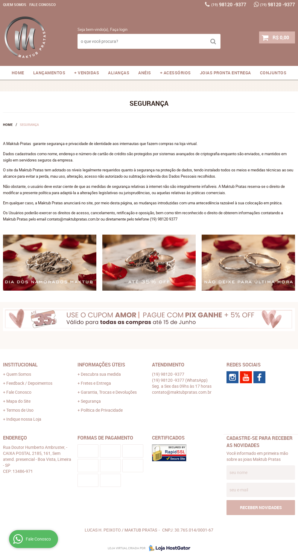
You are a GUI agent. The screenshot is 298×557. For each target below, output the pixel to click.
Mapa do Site (18, 401)
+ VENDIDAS (86, 73)
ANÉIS (144, 73)
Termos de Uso (20, 410)
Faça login (118, 29)
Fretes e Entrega (96, 383)
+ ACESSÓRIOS (175, 73)
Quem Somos (14, 4)
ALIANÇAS (118, 73)
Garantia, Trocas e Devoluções (109, 392)
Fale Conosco (42, 4)
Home (18, 73)
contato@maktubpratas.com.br (182, 392)
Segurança (91, 401)
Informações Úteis (101, 364)
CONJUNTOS (273, 73)
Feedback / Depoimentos (29, 383)
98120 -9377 (228, 4)
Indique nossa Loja (23, 419)
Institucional (20, 364)
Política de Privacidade (102, 410)
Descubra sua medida (101, 374)
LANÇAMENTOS (49, 73)
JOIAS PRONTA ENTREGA (225, 73)
